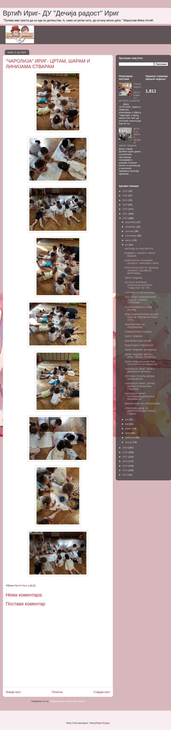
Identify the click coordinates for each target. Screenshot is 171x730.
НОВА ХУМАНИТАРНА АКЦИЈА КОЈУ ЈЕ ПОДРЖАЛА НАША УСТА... (142, 317)
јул (127, 244)
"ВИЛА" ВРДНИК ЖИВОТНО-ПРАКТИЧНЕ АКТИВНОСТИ (141, 363)
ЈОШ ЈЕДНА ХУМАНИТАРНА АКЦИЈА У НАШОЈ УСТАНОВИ (140, 300)
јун (127, 419)
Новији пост (13, 692)
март (128, 433)
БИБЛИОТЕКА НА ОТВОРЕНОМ (142, 403)
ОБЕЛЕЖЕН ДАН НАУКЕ (138, 341)
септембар (131, 235)
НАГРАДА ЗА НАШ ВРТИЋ (139, 248)
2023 (125, 204)
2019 (125, 447)
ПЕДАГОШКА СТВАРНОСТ (139, 345)
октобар (129, 231)
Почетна (57, 692)
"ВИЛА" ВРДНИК (133, 278)
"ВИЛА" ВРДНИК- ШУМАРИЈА (141, 349)
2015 (125, 465)
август (129, 240)
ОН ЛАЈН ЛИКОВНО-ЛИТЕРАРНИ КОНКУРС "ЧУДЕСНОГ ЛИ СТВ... (139, 285)
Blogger (106, 723)
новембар (130, 226)
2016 (125, 461)
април (128, 428)
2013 (125, 474)
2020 (125, 218)
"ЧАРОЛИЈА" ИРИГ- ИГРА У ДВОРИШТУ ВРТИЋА (140, 370)
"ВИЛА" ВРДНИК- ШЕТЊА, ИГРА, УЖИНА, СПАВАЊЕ (140, 356)
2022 (125, 209)
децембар (130, 222)
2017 (125, 456)
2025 (125, 195)
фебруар (130, 437)
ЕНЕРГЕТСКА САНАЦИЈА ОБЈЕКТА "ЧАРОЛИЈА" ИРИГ (142, 262)
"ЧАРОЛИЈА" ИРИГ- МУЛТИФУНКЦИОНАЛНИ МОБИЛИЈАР (140, 396)
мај (127, 424)
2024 (125, 200)
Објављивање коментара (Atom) (67, 701)
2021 (125, 213)
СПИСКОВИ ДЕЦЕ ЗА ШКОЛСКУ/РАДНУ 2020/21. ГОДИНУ (140, 411)
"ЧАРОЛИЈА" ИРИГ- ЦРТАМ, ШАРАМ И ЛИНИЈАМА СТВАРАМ (140, 386)
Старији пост (102, 692)
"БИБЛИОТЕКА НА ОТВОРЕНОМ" (135, 326)
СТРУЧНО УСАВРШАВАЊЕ (139, 292)
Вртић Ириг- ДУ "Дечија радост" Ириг (61, 13)
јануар (129, 442)
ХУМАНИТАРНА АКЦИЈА (138, 331)
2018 (125, 452)
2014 (125, 470)
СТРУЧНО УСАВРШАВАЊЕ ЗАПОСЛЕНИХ (139, 377)
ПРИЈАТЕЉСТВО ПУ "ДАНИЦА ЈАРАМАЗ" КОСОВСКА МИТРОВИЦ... (142, 270)
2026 (125, 191)
